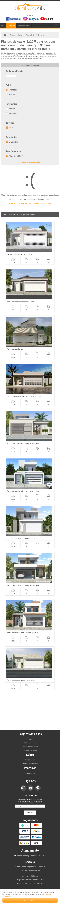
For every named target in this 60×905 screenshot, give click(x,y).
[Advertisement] (30, 710)
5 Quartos (12, 142)
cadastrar (30, 813)
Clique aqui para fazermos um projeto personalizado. (30, 203)
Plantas (10, 94)
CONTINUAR (30, 900)
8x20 (9, 128)
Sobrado (11, 113)
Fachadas (11, 90)
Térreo (10, 109)
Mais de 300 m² (14, 156)
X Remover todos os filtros (30, 163)
